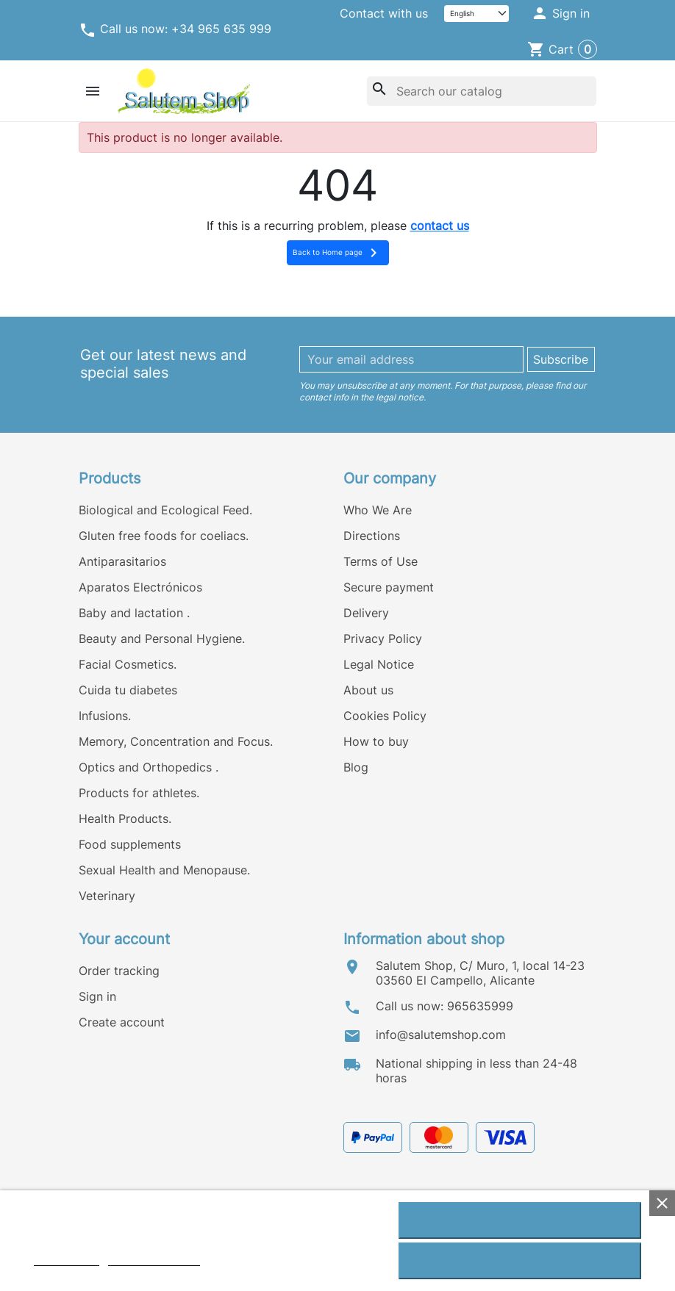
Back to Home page (337, 253)
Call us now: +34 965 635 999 (175, 30)
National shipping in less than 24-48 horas (476, 1070)
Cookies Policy (384, 715)
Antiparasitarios (122, 561)
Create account (122, 1022)
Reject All (520, 1261)
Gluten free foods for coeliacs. (164, 535)
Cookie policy (66, 1259)
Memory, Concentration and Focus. (176, 741)
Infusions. (105, 715)
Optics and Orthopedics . (148, 767)
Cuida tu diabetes (128, 690)
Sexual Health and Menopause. (164, 870)
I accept (520, 1220)
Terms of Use (380, 561)
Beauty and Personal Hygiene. (162, 638)
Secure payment (388, 587)
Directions (371, 535)
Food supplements (130, 844)
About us (368, 690)
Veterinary (107, 895)
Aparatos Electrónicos (140, 587)
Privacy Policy (382, 638)
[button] (560, 14)
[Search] (481, 91)
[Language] (476, 13)
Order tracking (119, 970)
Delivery (366, 612)
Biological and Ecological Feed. (165, 510)
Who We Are (377, 510)
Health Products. (125, 818)
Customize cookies (154, 1259)
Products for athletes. (139, 792)
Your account (124, 939)
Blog (355, 767)
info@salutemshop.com (441, 1034)
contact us (439, 225)
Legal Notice (378, 664)
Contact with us (384, 13)
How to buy (376, 741)
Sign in (97, 996)
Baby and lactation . (134, 612)
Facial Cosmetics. (127, 664)
